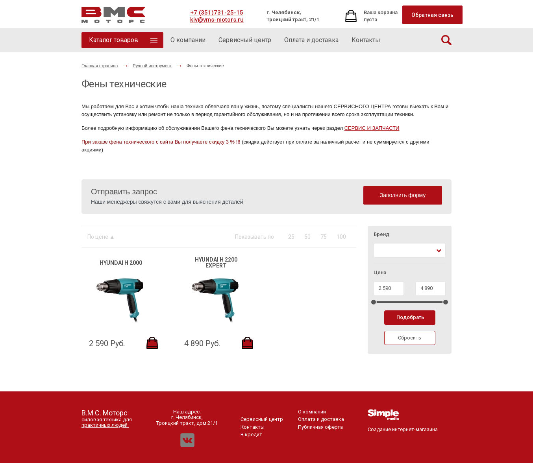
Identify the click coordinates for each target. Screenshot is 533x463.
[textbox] (381, 250)
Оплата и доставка (321, 419)
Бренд (381, 234)
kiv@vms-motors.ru (217, 19)
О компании (312, 412)
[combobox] (410, 250)
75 (323, 237)
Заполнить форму (403, 195)
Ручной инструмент (152, 65)
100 (341, 237)
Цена (380, 272)
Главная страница (99, 65)
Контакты (253, 427)
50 (307, 237)
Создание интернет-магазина (403, 426)
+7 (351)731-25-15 (216, 12)
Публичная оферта (320, 427)
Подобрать (410, 317)
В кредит (251, 434)
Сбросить (409, 338)
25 (291, 237)
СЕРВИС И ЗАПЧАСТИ (372, 128)
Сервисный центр (262, 419)
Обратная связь (432, 15)
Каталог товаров (113, 40)
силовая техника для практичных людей (106, 422)
